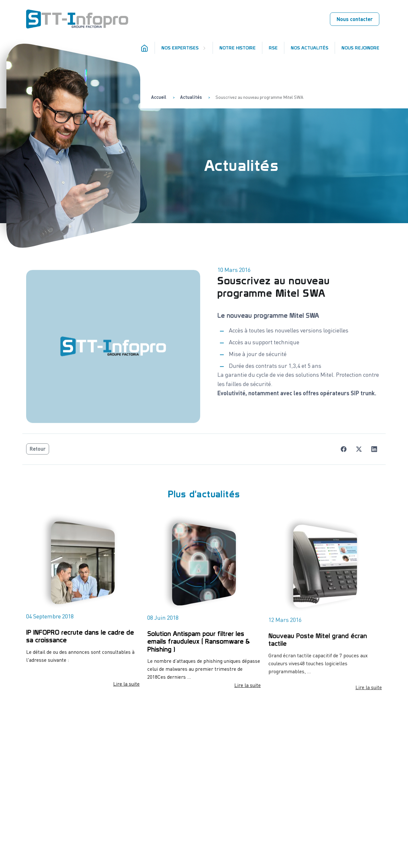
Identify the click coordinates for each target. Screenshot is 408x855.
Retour (38, 454)
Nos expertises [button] (180, 48)
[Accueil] (146, 48)
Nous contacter (355, 19)
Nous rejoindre (360, 48)
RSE (273, 48)
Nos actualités (309, 48)
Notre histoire (237, 48)
